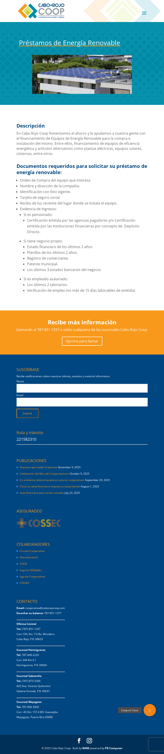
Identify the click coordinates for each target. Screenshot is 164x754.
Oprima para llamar (82, 341)
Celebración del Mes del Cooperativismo (44, 473)
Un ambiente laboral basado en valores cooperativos (52, 480)
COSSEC (25, 583)
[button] (150, 710)
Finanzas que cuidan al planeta (38, 467)
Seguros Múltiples (31, 570)
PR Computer (113, 748)
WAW (85, 748)
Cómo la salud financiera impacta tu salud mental (50, 486)
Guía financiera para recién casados (42, 493)
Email (20, 395)
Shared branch (29, 557)
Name (20, 381)
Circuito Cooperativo (32, 551)
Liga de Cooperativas (32, 576)
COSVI (23, 564)
